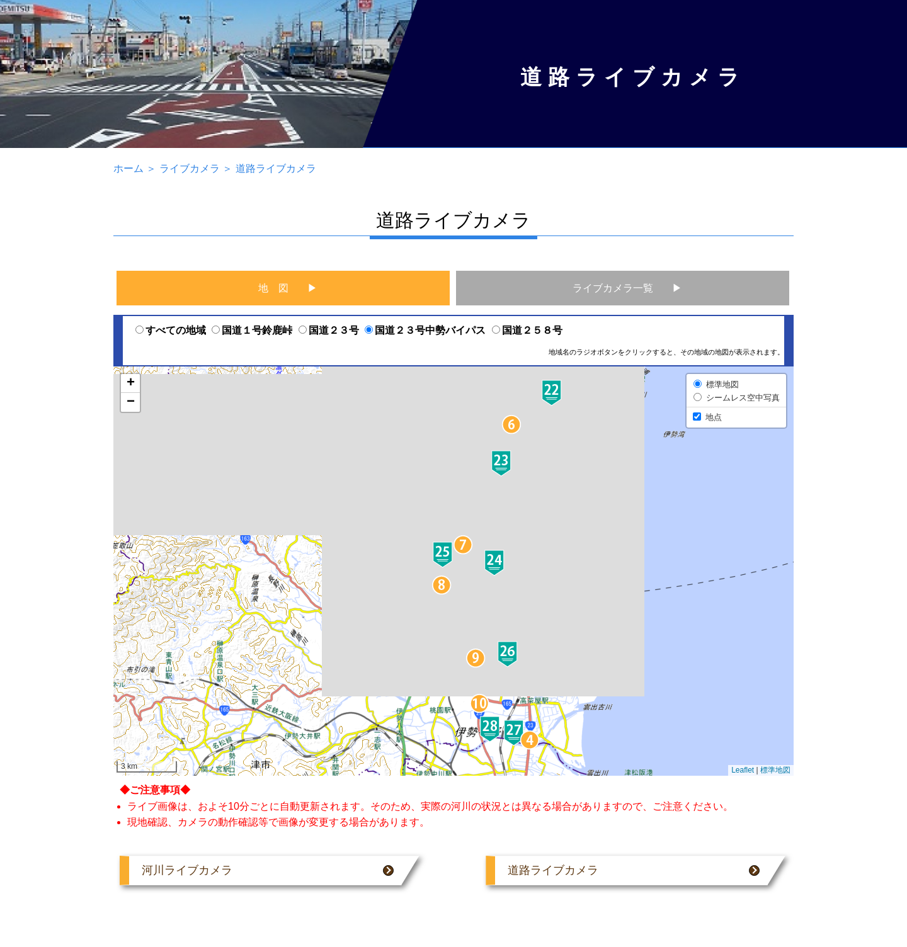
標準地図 (775, 770)
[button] (530, 740)
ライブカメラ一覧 (613, 288)
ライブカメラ (189, 168)
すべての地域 (170, 330)
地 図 (273, 288)
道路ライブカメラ (276, 168)
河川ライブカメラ (268, 870)
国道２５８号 (527, 330)
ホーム (128, 168)
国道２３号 (329, 330)
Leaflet (742, 770)
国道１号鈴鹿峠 (252, 330)
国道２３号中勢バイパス (425, 330)
